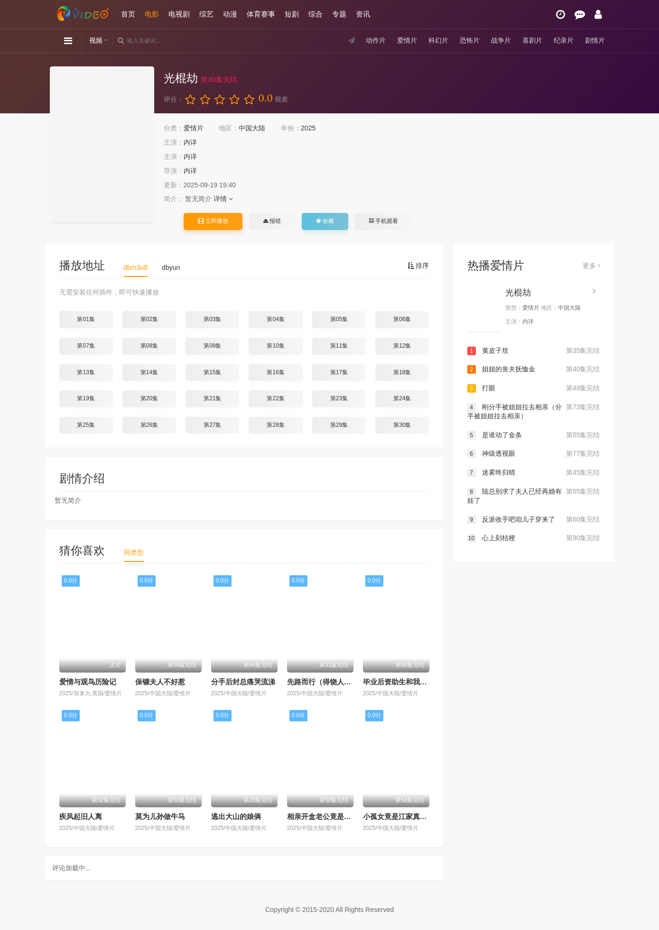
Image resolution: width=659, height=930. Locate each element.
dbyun (171, 267)
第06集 (402, 319)
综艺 (206, 14)
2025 (308, 128)
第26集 (149, 425)
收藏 (325, 221)
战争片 (501, 40)
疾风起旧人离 (80, 816)
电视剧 (179, 14)
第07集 (85, 345)
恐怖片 (470, 40)
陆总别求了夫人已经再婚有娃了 (533, 496)
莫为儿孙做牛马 (160, 816)
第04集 (275, 319)
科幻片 (438, 40)
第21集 (212, 398)
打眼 (533, 388)
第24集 (402, 398)
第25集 (85, 425)
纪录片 (564, 40)
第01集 (85, 319)
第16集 (275, 372)
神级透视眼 (533, 454)
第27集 (212, 425)
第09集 (212, 345)
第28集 (275, 425)
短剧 (292, 14)
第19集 (85, 398)
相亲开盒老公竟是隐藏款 (326, 816)
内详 (190, 142)
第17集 (339, 372)
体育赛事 (261, 14)
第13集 (85, 372)
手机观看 (383, 221)
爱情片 (407, 40)
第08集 (149, 345)
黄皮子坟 (533, 351)
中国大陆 (252, 128)
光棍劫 (518, 292)
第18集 (402, 372)
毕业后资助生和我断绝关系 (405, 682)
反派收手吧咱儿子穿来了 (533, 520)
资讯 (363, 14)
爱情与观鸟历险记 (87, 682)
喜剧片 (532, 40)
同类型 (134, 552)
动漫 (230, 14)
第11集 (339, 345)
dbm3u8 (136, 267)
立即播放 (213, 221)
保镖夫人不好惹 (160, 682)
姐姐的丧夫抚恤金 (533, 369)
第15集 (212, 372)
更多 (591, 265)
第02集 (149, 319)
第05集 (339, 319)
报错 (272, 221)
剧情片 (595, 40)
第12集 (402, 345)
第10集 (275, 345)
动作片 (376, 40)
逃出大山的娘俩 (236, 816)
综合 (315, 14)
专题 (339, 14)
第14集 (149, 372)
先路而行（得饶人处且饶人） (333, 682)
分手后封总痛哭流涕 (243, 682)
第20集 (149, 398)
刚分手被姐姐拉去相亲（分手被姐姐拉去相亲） (533, 411)
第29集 (339, 425)
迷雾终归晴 (533, 473)
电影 (152, 14)
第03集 (212, 319)
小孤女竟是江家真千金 (398, 816)
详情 (223, 199)
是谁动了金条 (533, 435)
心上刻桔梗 (533, 538)
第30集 (402, 425)
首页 (128, 14)
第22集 (275, 398)
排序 (418, 265)
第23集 (339, 398)
